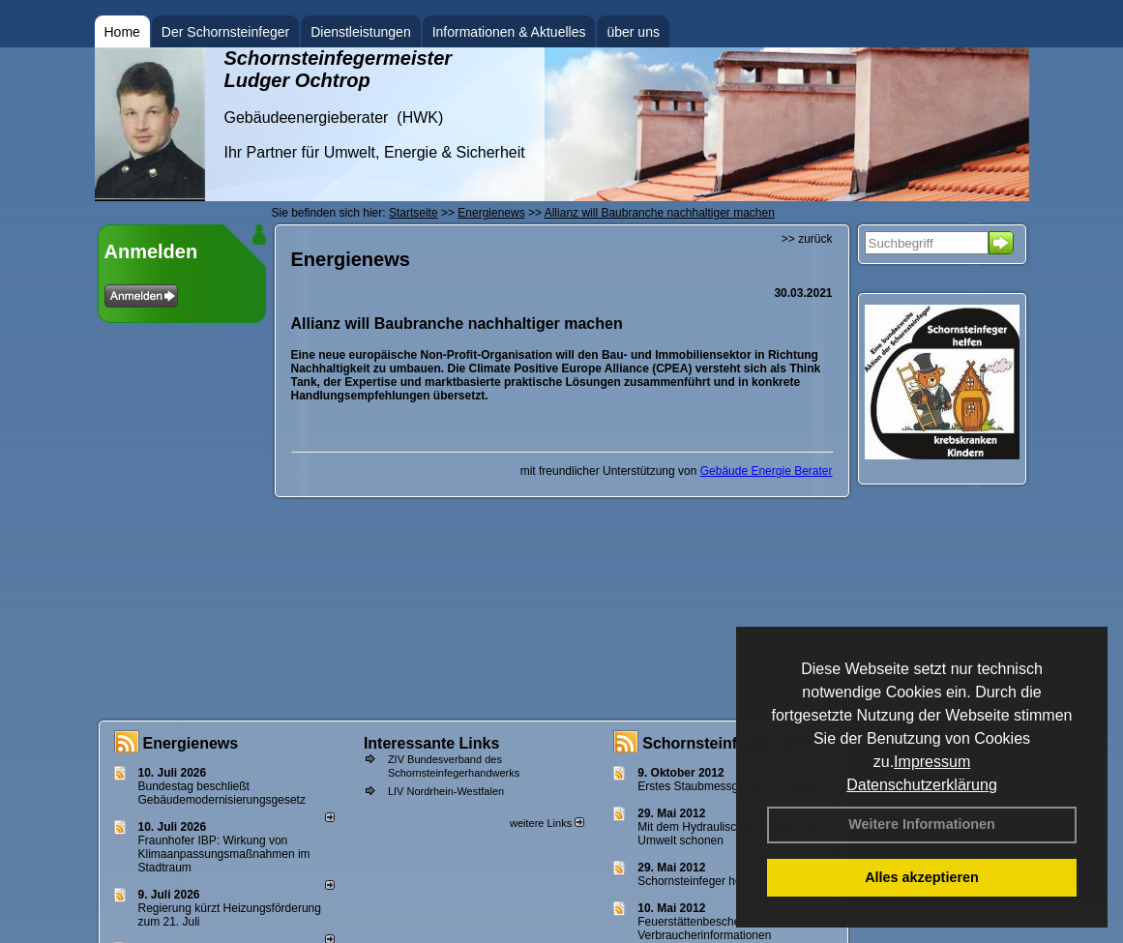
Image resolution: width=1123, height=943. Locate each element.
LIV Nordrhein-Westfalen (446, 791)
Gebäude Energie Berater (766, 471)
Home (122, 32)
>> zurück (807, 239)
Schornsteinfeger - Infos (731, 743)
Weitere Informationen (921, 824)
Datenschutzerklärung (921, 785)
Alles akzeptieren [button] (922, 877)
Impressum (932, 761)
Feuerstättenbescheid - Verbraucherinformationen (704, 928)
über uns (632, 32)
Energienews (191, 743)
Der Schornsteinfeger (225, 32)
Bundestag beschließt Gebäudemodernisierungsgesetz (222, 793)
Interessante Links (432, 743)
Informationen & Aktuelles (509, 32)
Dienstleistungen (360, 32)
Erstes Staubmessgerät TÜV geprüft (730, 786)
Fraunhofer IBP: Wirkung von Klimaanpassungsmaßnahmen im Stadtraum (224, 854)
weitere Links (547, 823)
